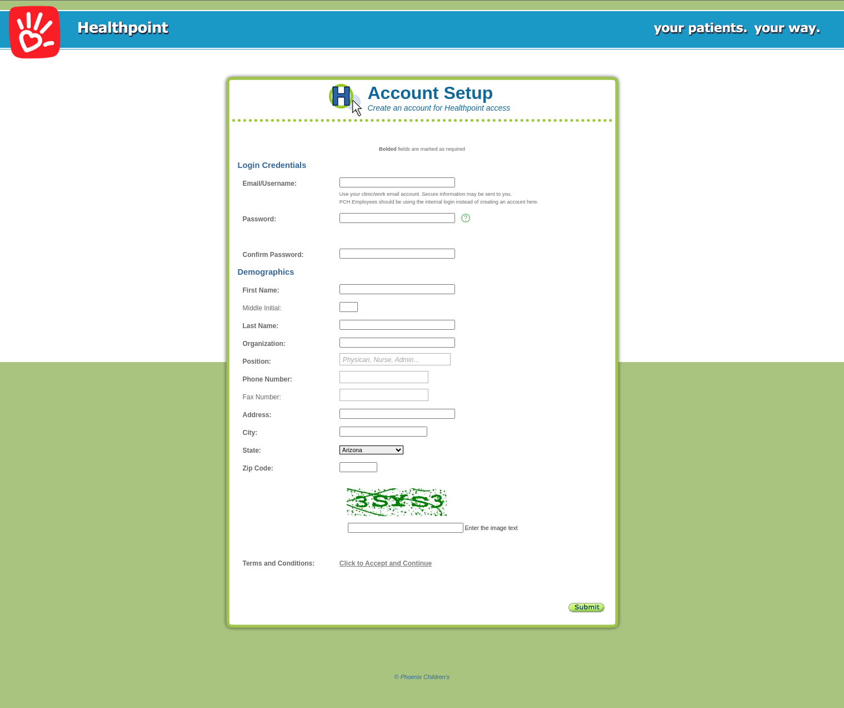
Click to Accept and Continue (385, 563)
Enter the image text (490, 527)
